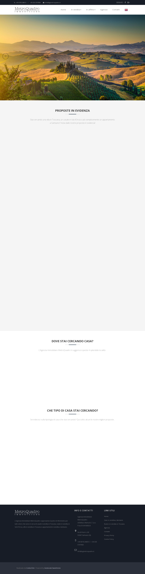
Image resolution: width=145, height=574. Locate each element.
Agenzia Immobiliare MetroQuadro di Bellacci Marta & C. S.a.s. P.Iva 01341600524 (87, 521)
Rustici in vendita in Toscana (114, 524)
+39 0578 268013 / (21, 2)
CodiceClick (30, 568)
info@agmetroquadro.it (51, 2)
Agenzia (104, 9)
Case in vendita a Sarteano (113, 520)
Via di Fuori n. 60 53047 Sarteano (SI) (84, 533)
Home (63, 9)
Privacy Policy (109, 535)
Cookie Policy (109, 539)
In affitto (90, 9)
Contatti (116, 9)
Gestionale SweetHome (52, 568)
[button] (41, 71)
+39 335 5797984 (35, 2)
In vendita (76, 9)
